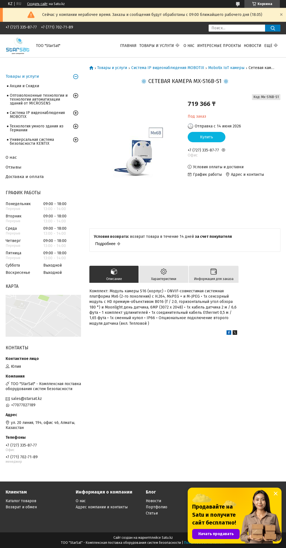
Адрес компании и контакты (102, 507)
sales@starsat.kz (26, 398)
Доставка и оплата (25, 176)
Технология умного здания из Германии (36, 128)
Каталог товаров (21, 501)
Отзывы (14, 167)
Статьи (152, 513)
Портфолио (156, 507)
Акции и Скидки (24, 86)
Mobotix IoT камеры (226, 68)
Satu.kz (167, 538)
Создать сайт (37, 4)
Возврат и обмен (21, 507)
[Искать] (272, 28)
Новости (252, 45)
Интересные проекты (219, 45)
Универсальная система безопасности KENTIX (32, 141)
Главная (128, 45)
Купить (206, 137)
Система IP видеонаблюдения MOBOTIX (167, 68)
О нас (188, 45)
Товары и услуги (156, 45)
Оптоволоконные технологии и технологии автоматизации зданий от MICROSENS (39, 99)
